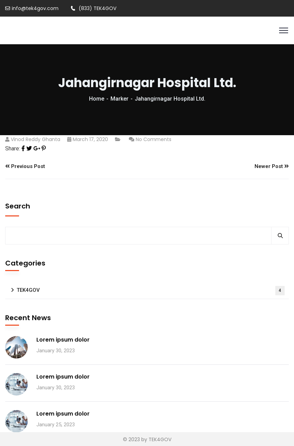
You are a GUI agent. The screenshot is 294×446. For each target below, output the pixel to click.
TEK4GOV (151, 290)
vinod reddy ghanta (35, 139)
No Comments (153, 139)
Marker (119, 98)
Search (17, 206)
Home (96, 98)
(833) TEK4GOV (93, 8)
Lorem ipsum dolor (63, 340)
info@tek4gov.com (32, 8)
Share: (12, 148)
